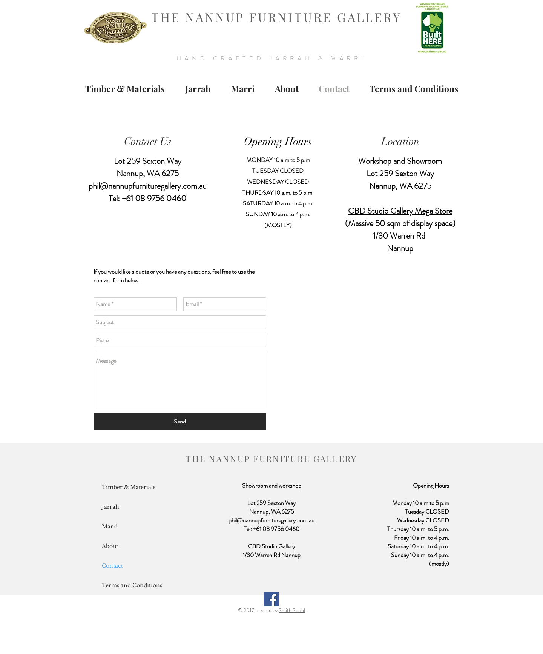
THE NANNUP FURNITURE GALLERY (276, 17)
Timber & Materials (128, 487)
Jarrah (110, 506)
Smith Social (292, 610)
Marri (110, 526)
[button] (198, 88)
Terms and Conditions (132, 585)
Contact (112, 565)
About (110, 546)
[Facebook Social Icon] (271, 599)
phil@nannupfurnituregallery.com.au (148, 186)
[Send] (180, 421)
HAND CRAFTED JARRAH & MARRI (271, 58)
